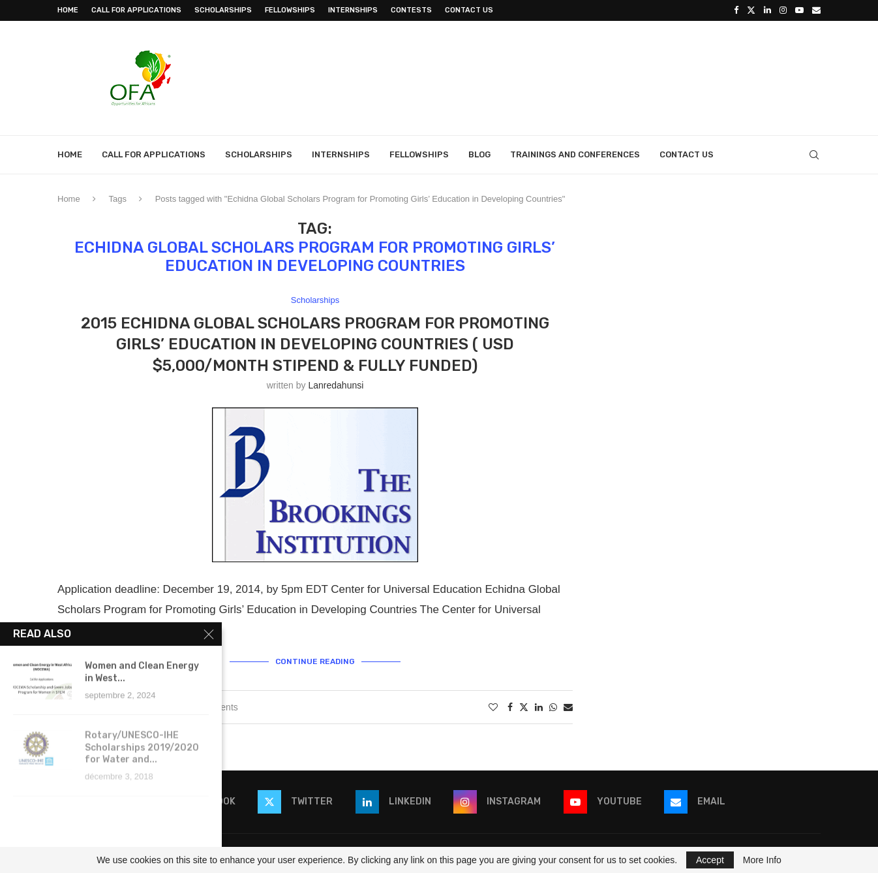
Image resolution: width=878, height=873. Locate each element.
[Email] (816, 10)
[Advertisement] (583, 76)
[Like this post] (493, 707)
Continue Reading (315, 661)
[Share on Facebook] (510, 707)
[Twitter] (751, 10)
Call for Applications (136, 10)
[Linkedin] (767, 10)
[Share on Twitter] (523, 706)
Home (67, 10)
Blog (479, 154)
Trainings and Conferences (575, 154)
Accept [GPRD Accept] (710, 860)
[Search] (814, 155)
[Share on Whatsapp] (553, 707)
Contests (411, 10)
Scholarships (223, 10)
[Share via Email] (568, 707)
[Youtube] (799, 10)
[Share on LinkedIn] (539, 707)
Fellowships (290, 10)
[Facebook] (736, 10)
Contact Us (469, 10)
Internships (353, 10)
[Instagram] (783, 10)
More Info (762, 860)
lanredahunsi (335, 385)
